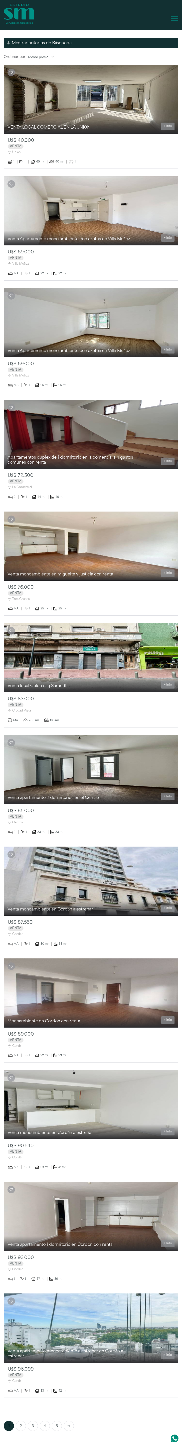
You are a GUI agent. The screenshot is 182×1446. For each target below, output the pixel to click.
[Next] (69, 1426)
